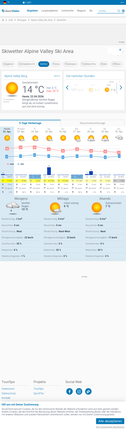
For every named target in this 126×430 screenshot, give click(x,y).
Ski (90, 10)
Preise (56, 64)
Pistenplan (71, 64)
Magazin (81, 10)
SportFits (38, 393)
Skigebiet (8, 64)
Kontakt (6, 397)
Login (28, 2)
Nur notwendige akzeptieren (110, 427)
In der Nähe (123, 11)
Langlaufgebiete (49, 10)
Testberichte (89, 64)
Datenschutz (9, 393)
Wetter (43, 64)
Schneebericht (27, 64)
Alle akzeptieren (110, 421)
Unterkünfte (67, 10)
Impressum (8, 388)
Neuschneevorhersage (92, 123)
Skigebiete (32, 10)
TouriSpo (38, 388)
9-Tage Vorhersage (30, 123)
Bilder (104, 64)
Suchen (119, 11)
